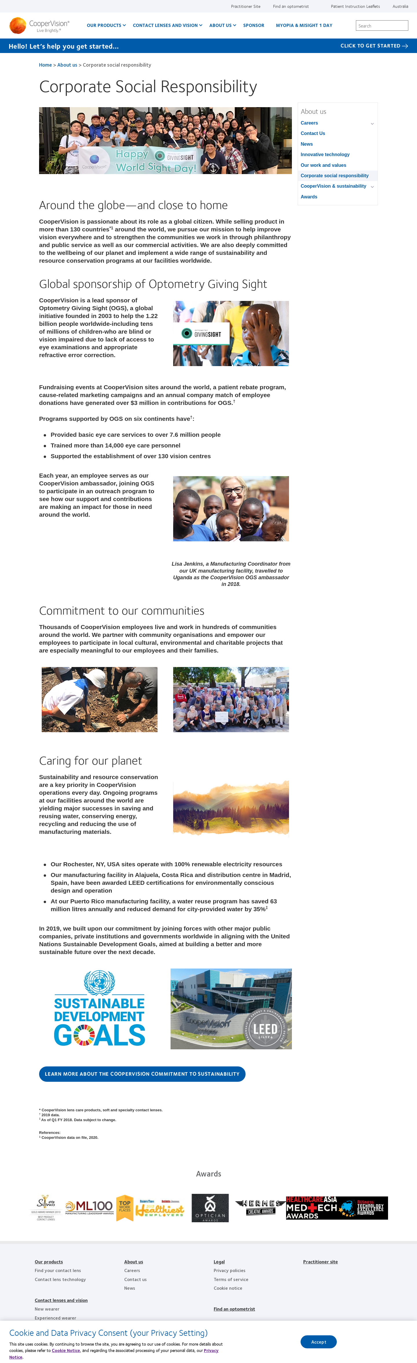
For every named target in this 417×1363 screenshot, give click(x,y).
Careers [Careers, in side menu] (309, 122)
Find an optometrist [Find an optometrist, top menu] (291, 6)
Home (45, 64)
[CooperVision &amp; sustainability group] (373, 186)
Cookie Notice (66, 1350)
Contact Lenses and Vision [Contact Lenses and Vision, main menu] (165, 25)
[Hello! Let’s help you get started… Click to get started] (208, 46)
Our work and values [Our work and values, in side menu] (323, 165)
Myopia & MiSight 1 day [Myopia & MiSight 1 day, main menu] (304, 25)
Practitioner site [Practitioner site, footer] (320, 1261)
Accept (318, 1341)
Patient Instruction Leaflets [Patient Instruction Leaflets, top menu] (355, 6)
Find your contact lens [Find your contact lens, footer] (58, 1270)
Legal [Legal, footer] (219, 1261)
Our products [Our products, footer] (49, 1261)
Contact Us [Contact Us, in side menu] (313, 133)
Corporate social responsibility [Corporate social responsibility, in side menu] (335, 175)
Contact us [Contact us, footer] (135, 1279)
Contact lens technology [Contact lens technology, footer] (60, 1279)
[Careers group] (373, 123)
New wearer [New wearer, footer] (47, 1308)
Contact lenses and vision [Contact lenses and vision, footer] (61, 1300)
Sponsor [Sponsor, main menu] (253, 25)
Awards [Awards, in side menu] (309, 196)
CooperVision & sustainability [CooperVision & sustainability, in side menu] (333, 186)
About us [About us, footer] (133, 1261)
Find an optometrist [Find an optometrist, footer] (234, 1308)
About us (67, 64)
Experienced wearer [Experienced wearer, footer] (55, 1317)
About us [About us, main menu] (220, 25)
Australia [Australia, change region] (400, 6)
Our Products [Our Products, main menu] (104, 25)
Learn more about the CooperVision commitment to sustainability (142, 1074)
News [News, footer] (129, 1287)
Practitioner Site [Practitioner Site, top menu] (245, 6)
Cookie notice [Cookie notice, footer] (228, 1287)
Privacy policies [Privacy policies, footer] (230, 1270)
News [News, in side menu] (307, 144)
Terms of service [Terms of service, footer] (231, 1279)
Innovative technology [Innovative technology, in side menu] (325, 154)
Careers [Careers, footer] (132, 1270)
